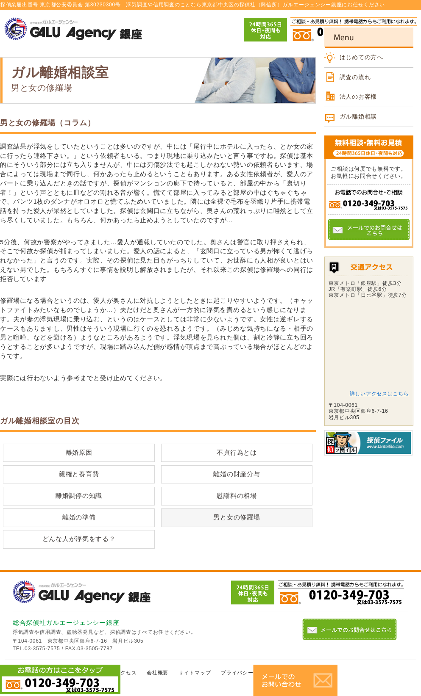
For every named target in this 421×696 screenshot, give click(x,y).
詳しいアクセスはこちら (379, 394)
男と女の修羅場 (236, 517)
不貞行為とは (237, 452)
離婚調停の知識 (79, 495)
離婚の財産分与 (236, 474)
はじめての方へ (361, 57)
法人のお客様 (358, 96)
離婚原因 (79, 452)
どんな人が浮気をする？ (79, 539)
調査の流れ (355, 77)
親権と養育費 (79, 474)
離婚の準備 (79, 517)
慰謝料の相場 (237, 495)
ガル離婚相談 (358, 116)
